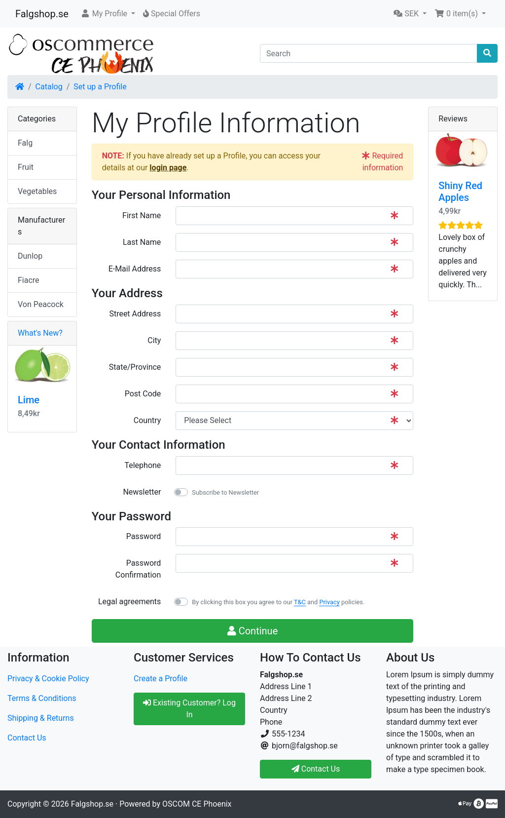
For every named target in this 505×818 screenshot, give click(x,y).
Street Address (135, 313)
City (154, 340)
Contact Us (26, 737)
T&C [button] (300, 602)
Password (143, 536)
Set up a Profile (99, 86)
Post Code (143, 393)
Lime (28, 400)
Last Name (142, 242)
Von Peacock (41, 304)
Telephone (142, 465)
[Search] (368, 53)
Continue (252, 631)
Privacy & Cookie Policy (48, 678)
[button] (107, 14)
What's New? (40, 333)
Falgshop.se (42, 14)
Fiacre (28, 280)
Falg (25, 143)
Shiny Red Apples (460, 191)
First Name (141, 215)
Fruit (26, 167)
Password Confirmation (138, 569)
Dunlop (30, 256)
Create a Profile (160, 678)
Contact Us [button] (315, 769)
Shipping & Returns (40, 718)
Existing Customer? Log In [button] (189, 708)
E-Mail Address (134, 268)
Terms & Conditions (41, 698)
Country (147, 420)
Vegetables (37, 191)
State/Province (135, 367)
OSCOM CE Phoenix (197, 804)
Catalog (49, 86)
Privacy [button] (329, 602)
